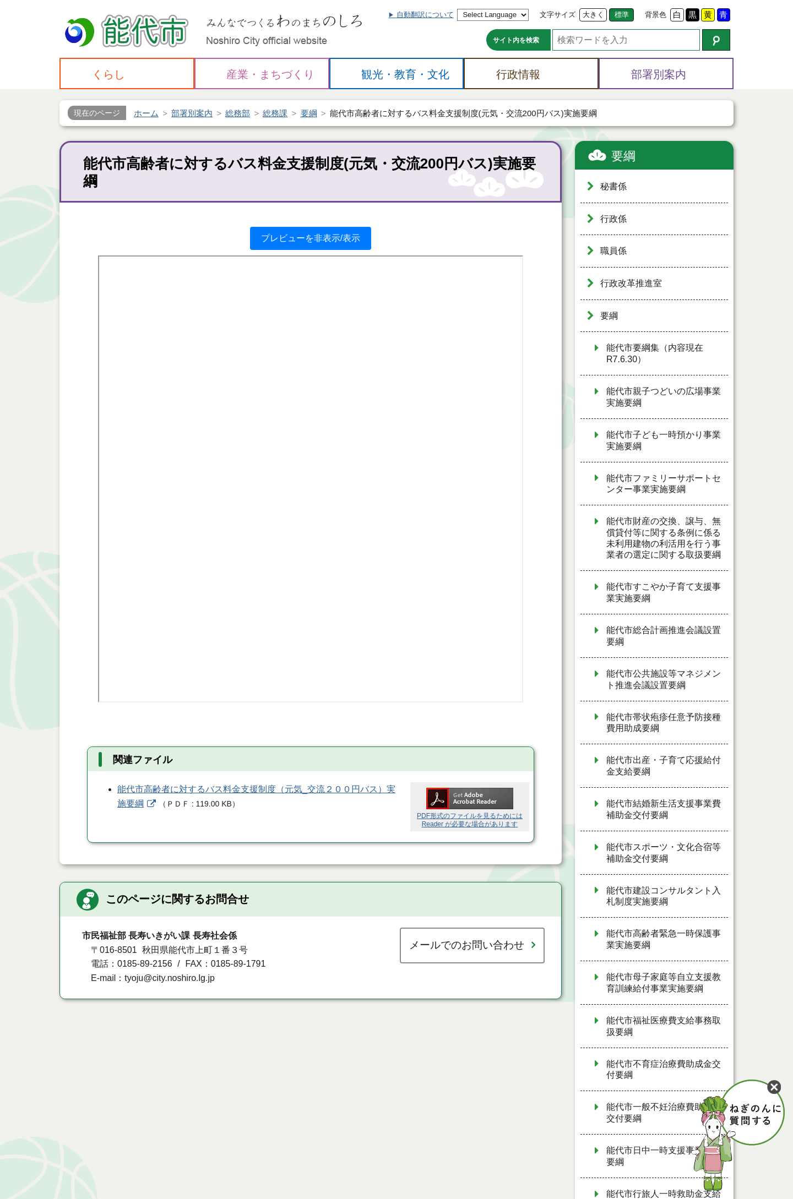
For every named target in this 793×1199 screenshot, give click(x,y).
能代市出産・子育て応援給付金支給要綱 (663, 765)
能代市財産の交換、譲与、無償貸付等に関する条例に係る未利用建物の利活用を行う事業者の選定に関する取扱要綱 (663, 537)
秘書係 (613, 186)
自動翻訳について (425, 14)
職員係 (613, 250)
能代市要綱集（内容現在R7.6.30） (654, 353)
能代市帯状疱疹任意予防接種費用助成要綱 (663, 722)
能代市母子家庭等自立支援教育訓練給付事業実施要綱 (663, 982)
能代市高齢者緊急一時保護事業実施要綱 (663, 939)
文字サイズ (557, 14)
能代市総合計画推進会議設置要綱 (663, 635)
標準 (622, 14)
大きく (593, 14)
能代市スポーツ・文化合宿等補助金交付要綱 (663, 852)
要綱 (623, 156)
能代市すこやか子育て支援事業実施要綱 (663, 592)
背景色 (655, 14)
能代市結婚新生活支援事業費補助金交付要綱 (663, 809)
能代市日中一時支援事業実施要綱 (663, 1156)
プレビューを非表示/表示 (310, 238)
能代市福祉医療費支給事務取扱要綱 (663, 1026)
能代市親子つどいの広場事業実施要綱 (663, 396)
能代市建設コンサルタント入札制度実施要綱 (663, 896)
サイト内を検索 (516, 40)
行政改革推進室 (631, 283)
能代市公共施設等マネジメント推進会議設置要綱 (663, 679)
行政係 (613, 219)
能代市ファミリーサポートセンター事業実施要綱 (663, 483)
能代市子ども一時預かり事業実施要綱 (663, 440)
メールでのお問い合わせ (466, 945)
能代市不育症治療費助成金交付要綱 (663, 1069)
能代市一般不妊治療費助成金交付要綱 (663, 1112)
